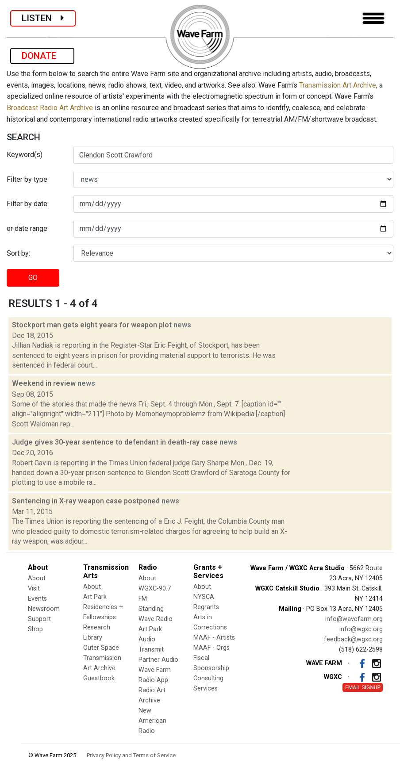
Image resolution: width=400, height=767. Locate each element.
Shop (35, 629)
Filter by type (27, 179)
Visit (34, 588)
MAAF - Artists (214, 637)
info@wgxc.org (361, 629)
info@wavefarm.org (354, 619)
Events (37, 598)
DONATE (42, 55)
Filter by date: (28, 203)
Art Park (95, 597)
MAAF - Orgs (211, 648)
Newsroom (44, 609)
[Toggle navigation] (373, 18)
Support (39, 619)
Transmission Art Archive (337, 85)
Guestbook (99, 678)
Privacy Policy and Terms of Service (131, 755)
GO (33, 277)
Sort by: (18, 253)
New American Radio (152, 721)
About (37, 578)
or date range (27, 228)
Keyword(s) (24, 154)
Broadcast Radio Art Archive (50, 108)
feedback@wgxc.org (353, 639)
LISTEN (43, 18)
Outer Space (101, 648)
